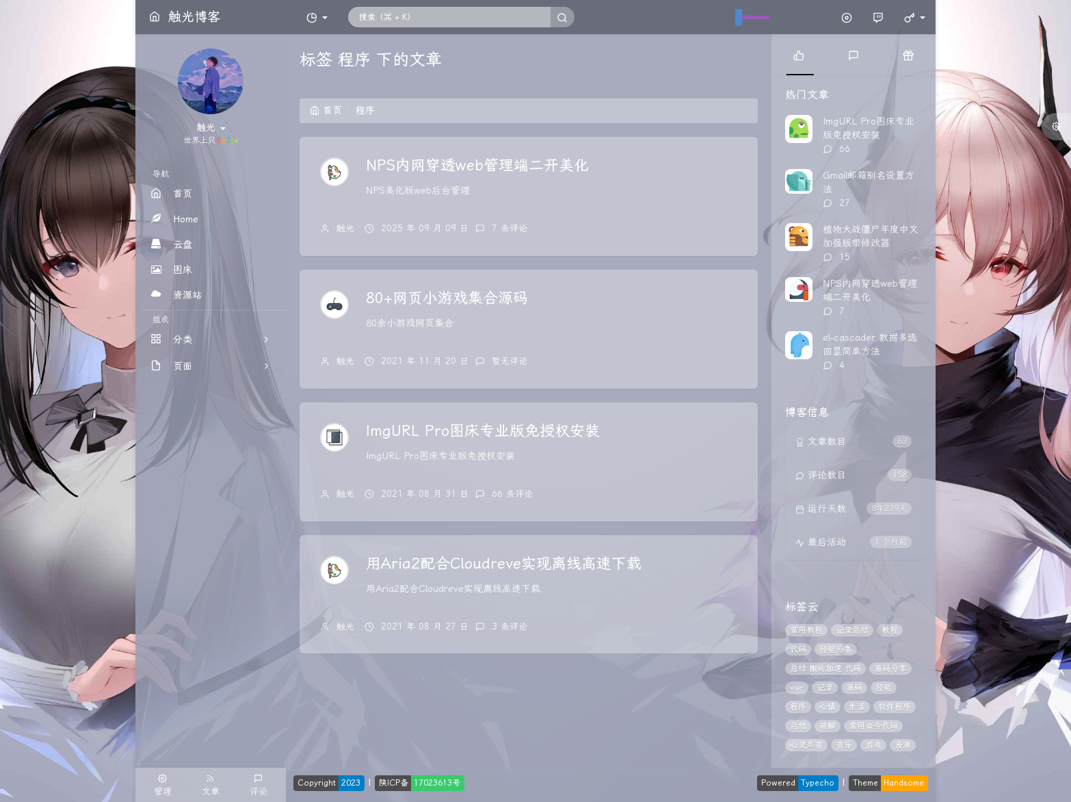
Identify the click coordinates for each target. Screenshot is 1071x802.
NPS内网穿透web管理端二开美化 (477, 165)
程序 (798, 707)
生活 (857, 707)
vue (797, 688)
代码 (798, 649)
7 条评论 (509, 228)
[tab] (798, 54)
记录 (825, 688)
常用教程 (806, 630)
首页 (326, 110)
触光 (345, 228)
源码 (854, 688)
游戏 (873, 745)
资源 (903, 745)
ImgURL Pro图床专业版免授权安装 (483, 431)
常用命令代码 (873, 726)
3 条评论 (509, 626)
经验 (883, 688)
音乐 (844, 745)
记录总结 (852, 630)
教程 (890, 630)
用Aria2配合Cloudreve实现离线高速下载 (504, 564)
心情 (827, 707)
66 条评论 (512, 494)
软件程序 (894, 707)
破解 (827, 726)
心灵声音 (806, 745)
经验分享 (835, 649)
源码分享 (890, 668)
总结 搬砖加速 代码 (825, 668)
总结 (798, 726)
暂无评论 (509, 361)
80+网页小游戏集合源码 (447, 298)
